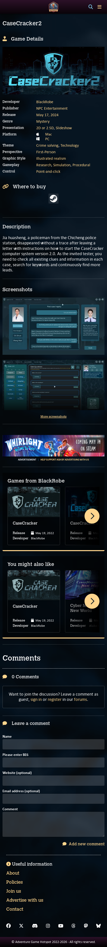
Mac (48, 134)
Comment (10, 809)
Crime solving (47, 145)
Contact (14, 909)
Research (43, 165)
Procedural (81, 165)
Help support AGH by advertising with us (64, 459)
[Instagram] (48, 926)
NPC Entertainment (52, 108)
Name (7, 737)
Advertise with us (24, 900)
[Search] (90, 7)
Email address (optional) (21, 791)
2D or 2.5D (45, 127)
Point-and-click (48, 171)
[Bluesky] (98, 926)
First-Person (46, 151)
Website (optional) (17, 773)
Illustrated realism (51, 158)
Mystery (43, 121)
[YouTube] (60, 926)
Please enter (15, 755)
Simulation (61, 165)
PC (47, 139)
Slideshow (64, 127)
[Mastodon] (86, 926)
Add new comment (83, 844)
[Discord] (35, 926)
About (12, 873)
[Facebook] (8, 926)
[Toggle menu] (99, 7)
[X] (21, 926)
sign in (36, 699)
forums (80, 699)
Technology (69, 145)
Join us (13, 891)
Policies (14, 882)
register (55, 699)
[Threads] (74, 926)
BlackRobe (44, 101)
